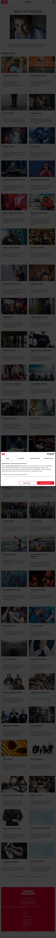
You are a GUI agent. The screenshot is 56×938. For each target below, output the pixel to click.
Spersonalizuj (27, 483)
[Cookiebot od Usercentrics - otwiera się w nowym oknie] (48, 454)
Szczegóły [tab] (21, 458)
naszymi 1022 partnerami (12, 465)
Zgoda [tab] (7, 458)
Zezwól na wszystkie (45, 483)
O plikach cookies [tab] (48, 458)
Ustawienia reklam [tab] (35, 458)
